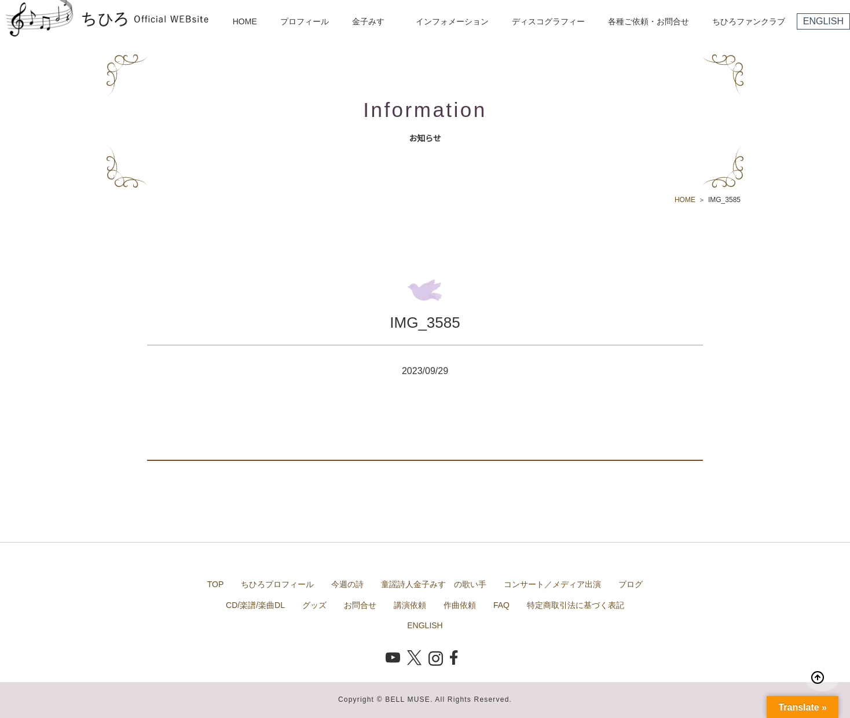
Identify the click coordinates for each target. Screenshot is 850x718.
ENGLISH (823, 21)
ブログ (630, 584)
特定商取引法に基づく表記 (575, 605)
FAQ (501, 605)
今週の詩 (347, 584)
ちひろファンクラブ (748, 21)
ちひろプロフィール (277, 584)
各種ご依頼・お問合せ (648, 21)
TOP (215, 584)
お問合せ (360, 605)
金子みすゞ (372, 21)
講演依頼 (410, 605)
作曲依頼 (460, 605)
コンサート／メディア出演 (552, 584)
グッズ (314, 605)
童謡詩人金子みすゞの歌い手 (433, 584)
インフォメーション (452, 21)
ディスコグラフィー (548, 21)
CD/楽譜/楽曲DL (255, 605)
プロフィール (304, 21)
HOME (245, 21)
